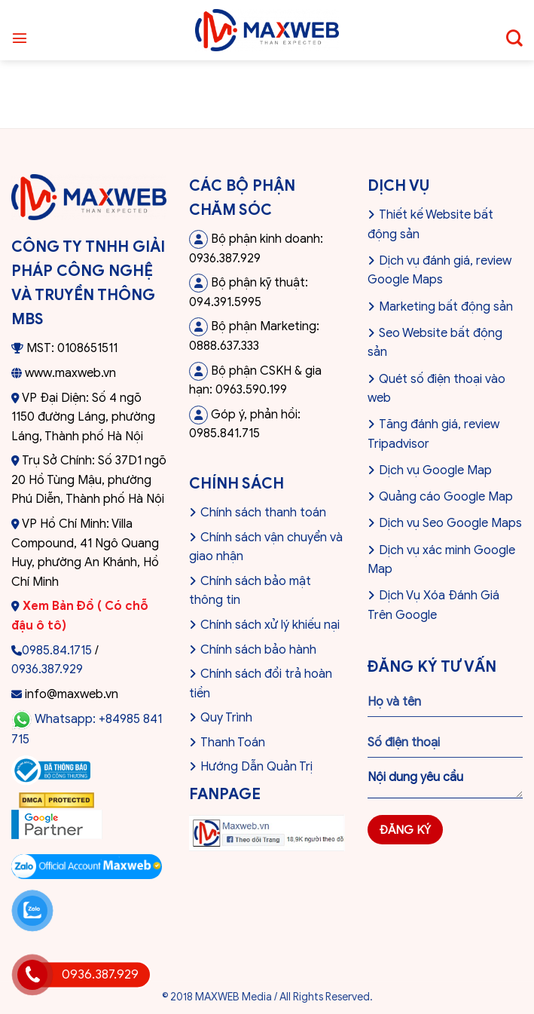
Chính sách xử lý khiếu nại (270, 625)
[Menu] (19, 30)
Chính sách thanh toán (263, 512)
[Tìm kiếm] (514, 30)
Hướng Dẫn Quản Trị (256, 766)
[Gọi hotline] (32, 975)
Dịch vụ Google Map (435, 470)
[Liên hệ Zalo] (32, 911)
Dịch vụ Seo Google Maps (450, 523)
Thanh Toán (232, 742)
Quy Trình (226, 717)
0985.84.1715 (57, 650)
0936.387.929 (47, 669)
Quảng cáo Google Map (446, 496)
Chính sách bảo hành (258, 649)
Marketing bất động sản (446, 306)
